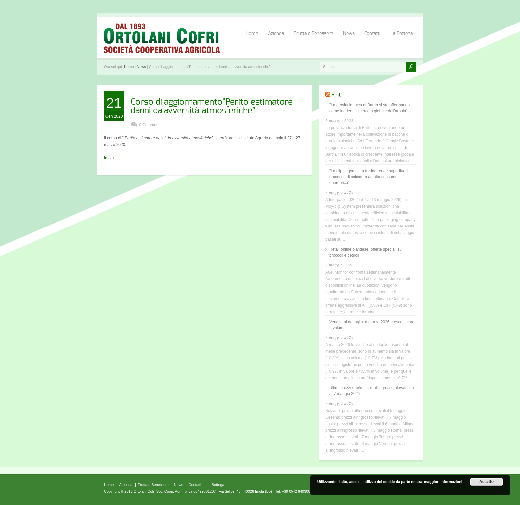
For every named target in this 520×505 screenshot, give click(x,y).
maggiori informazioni (443, 482)
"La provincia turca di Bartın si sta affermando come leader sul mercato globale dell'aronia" (369, 108)
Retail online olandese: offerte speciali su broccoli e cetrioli (365, 252)
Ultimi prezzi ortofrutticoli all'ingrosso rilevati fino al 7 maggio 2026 (371, 390)
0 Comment (149, 125)
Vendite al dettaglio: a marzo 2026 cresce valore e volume (371, 325)
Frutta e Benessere (313, 33)
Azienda (276, 33)
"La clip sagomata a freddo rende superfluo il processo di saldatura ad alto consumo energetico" (368, 177)
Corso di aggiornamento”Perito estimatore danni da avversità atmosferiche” (211, 106)
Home (252, 33)
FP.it (336, 95)
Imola (109, 158)
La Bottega (401, 33)
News (349, 33)
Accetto (486, 482)
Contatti (372, 33)
